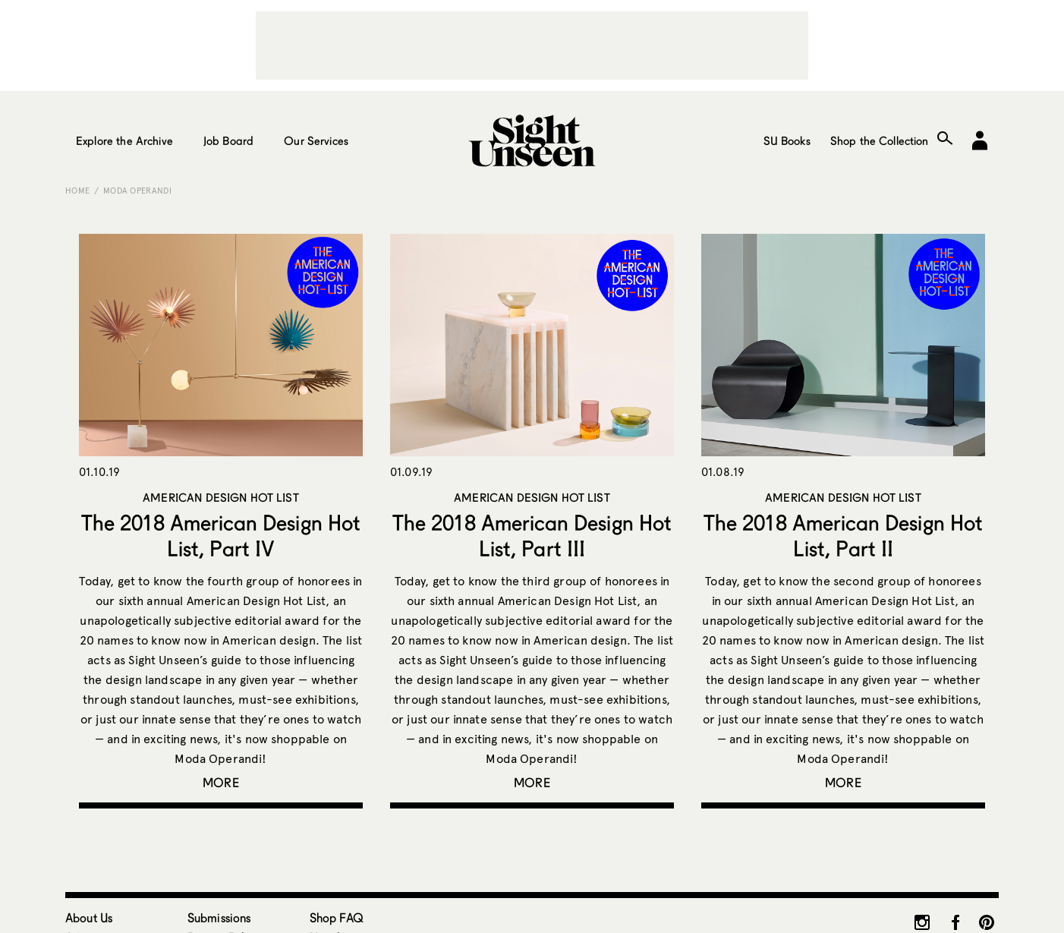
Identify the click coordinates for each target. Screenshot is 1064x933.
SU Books (787, 140)
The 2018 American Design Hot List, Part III (532, 535)
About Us (88, 917)
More (221, 782)
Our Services (316, 140)
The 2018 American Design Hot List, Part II (843, 535)
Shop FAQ (337, 917)
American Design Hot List (221, 497)
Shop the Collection (879, 140)
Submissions (219, 917)
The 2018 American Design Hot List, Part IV (220, 535)
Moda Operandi (137, 190)
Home (77, 190)
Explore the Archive (124, 140)
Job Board (228, 140)
